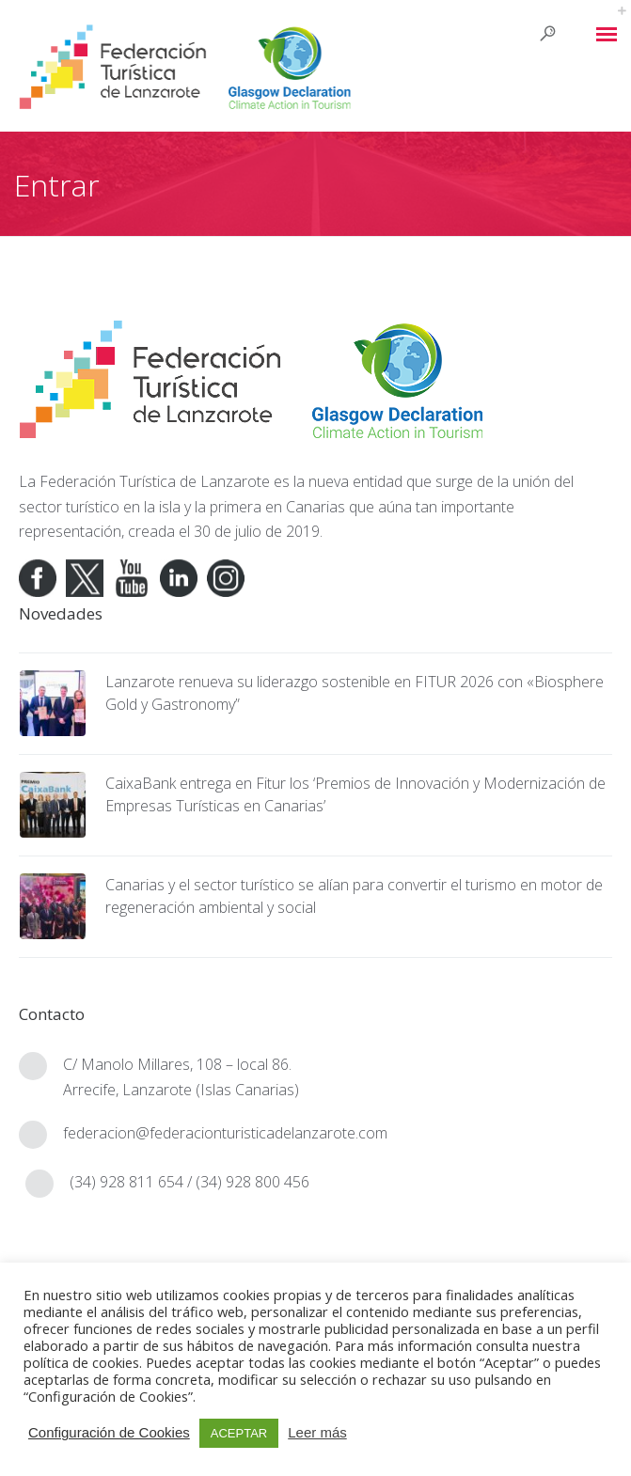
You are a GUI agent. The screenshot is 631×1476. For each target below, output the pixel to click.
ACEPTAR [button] (239, 1433)
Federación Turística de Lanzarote (154, 481)
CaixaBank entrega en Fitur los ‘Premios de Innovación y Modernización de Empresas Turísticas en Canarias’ (355, 794)
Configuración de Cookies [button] (109, 1432)
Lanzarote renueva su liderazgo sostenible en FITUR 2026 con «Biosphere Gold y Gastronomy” (354, 692)
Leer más (317, 1432)
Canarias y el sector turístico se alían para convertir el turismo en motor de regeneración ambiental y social (354, 896)
